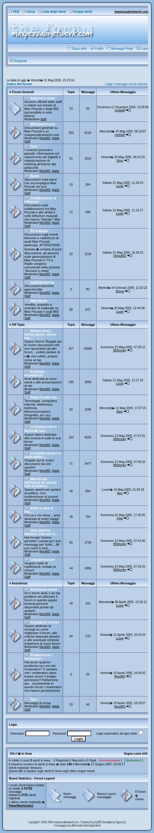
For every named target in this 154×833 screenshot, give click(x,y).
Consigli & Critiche (44, 622)
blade (55, 138)
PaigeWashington (21, 805)
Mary (119, 411)
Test (33, 699)
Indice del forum (19, 84)
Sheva (120, 291)
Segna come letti (135, 753)
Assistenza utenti (43, 589)
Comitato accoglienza (34, 373)
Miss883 (44, 138)
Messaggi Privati (120, 48)
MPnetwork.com (42, 124)
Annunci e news (42, 98)
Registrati (18, 61)
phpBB (98, 822)
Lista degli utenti (52, 11)
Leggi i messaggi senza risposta (126, 84)
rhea (120, 518)
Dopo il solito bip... (44, 397)
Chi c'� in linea (21, 753)
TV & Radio (39, 231)
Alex (120, 493)
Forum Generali (23, 92)
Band (34, 176)
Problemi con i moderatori (38, 656)
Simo (119, 160)
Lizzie (120, 186)
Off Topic (18, 324)
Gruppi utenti (80, 11)
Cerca (29, 11)
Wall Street (38, 301)
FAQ (14, 11)
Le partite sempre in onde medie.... (42, 454)
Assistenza (19, 583)
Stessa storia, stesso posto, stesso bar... (40, 334)
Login (142, 48)
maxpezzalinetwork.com (131, 11)
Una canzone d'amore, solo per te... (41, 532)
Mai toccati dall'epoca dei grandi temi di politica (40, 482)
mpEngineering (42, 282)
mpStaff (120, 110)
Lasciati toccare (42, 559)
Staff (43, 119)
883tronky (119, 350)
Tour (33, 146)
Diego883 (119, 255)
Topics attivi (77, 48)
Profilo (96, 48)
